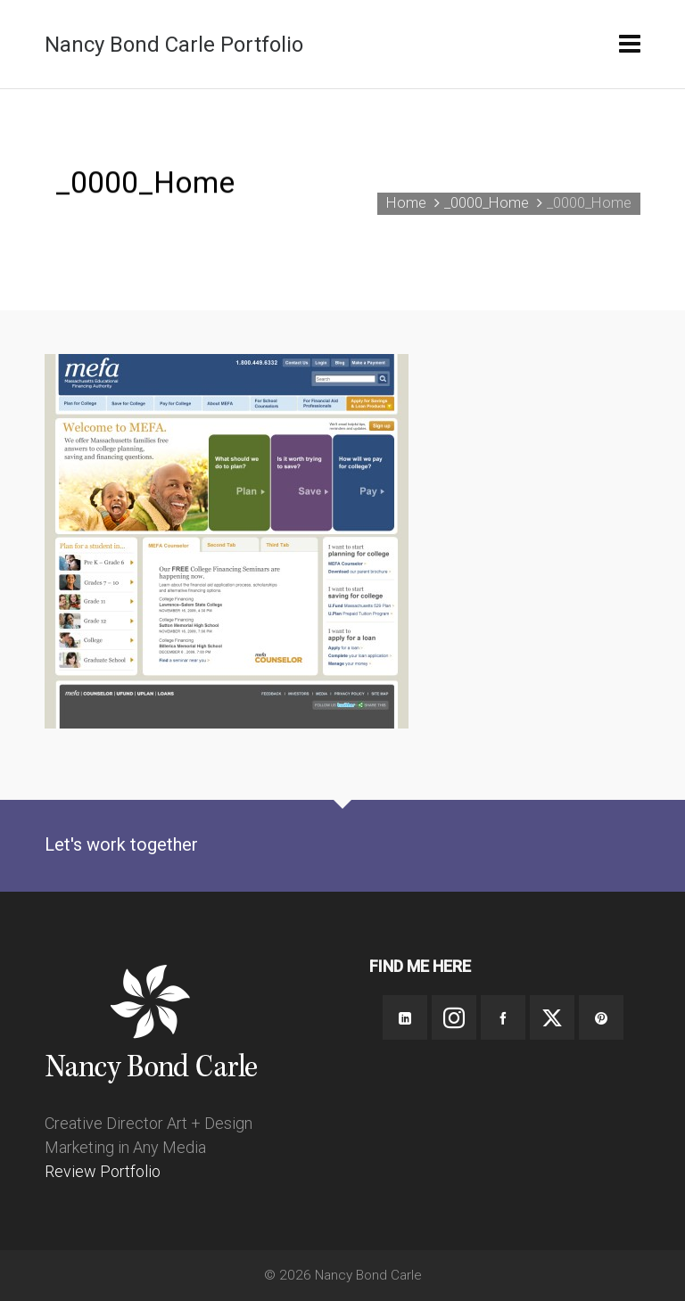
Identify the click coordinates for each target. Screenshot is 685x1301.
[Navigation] (629, 44)
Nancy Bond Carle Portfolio (174, 44)
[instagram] (454, 1017)
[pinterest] (601, 1017)
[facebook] (503, 1017)
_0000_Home (486, 202)
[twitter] (552, 1017)
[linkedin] (405, 1017)
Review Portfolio (103, 1171)
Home (406, 202)
